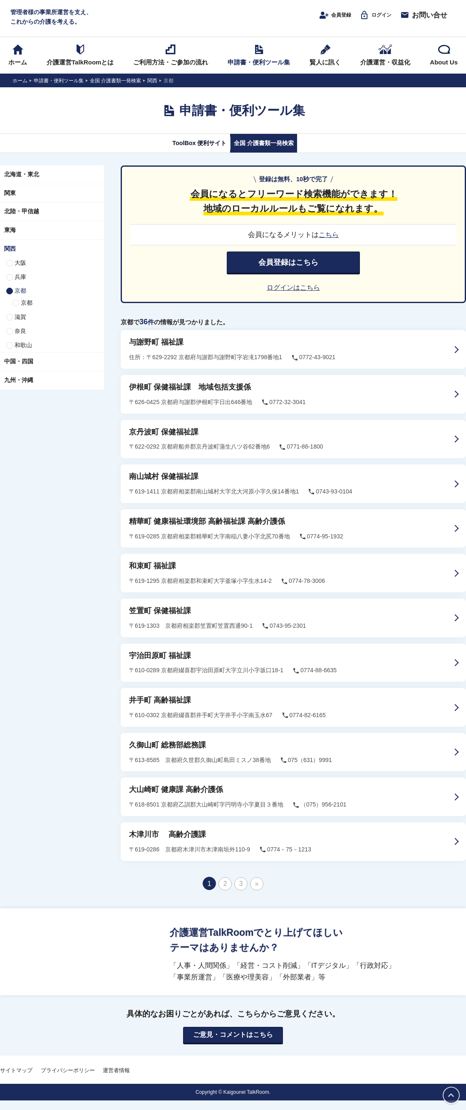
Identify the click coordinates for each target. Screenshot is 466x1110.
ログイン (371, 20)
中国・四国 (18, 371)
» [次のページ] (256, 892)
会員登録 (322, 20)
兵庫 (20, 286)
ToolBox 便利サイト (188, 152)
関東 (10, 202)
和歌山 (23, 354)
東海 (10, 240)
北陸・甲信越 (21, 221)
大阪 (20, 272)
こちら (329, 244)
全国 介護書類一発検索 (273, 152)
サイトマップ (16, 1080)
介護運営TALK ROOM (233, 21)
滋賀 (20, 326)
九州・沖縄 (18, 390)
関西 (10, 258)
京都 (20, 300)
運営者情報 (116, 1080)
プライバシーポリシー (68, 1080)
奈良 (20, 341)
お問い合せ (423, 20)
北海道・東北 (21, 184)
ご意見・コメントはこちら (233, 1044)
